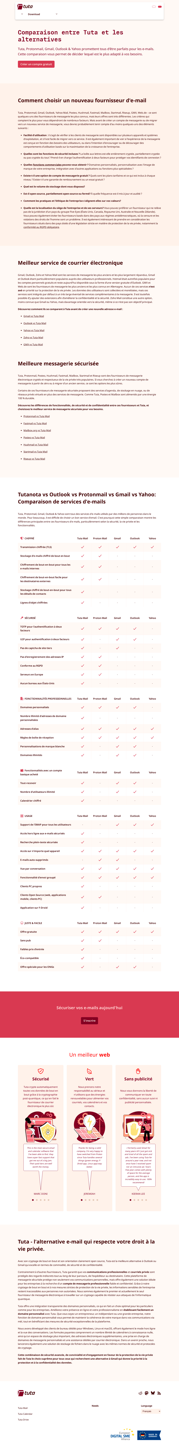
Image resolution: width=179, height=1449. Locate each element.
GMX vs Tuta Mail (33, 344)
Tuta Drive (23, 1419)
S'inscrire (89, 1020)
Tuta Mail (23, 1408)
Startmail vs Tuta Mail (35, 451)
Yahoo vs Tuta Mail (33, 330)
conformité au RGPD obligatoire (41, 227)
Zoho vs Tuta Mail (33, 337)
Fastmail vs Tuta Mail (35, 423)
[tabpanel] (40, 1138)
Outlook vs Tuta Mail (34, 323)
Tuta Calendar (25, 1413)
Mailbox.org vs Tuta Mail (37, 430)
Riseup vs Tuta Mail (34, 458)
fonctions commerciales (47, 164)
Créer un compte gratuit (36, 64)
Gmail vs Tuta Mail (33, 316)
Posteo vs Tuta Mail (34, 437)
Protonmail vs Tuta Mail (36, 416)
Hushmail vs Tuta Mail (35, 444)
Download (34, 14)
